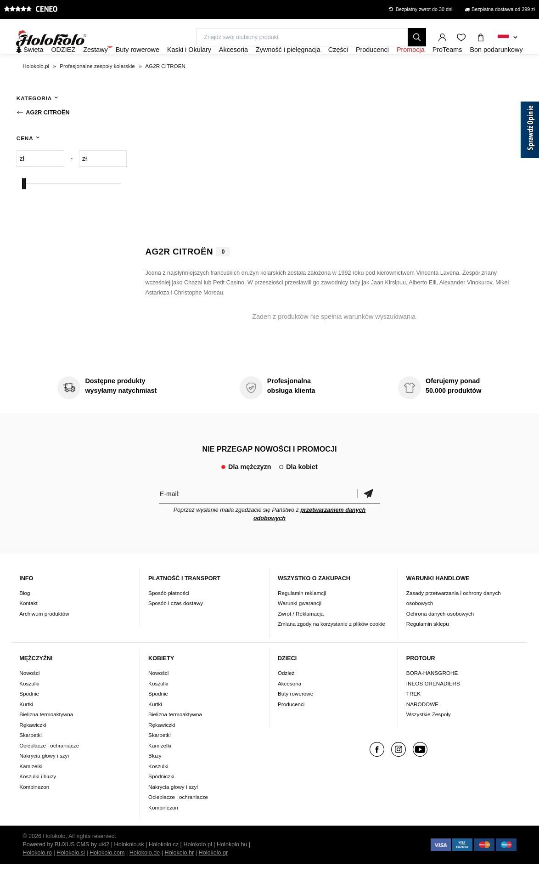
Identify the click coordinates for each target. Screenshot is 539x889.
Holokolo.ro (37, 877)
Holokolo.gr (213, 877)
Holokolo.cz (164, 869)
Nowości (29, 698)
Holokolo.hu (232, 869)
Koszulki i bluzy (37, 801)
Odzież (286, 698)
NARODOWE (422, 729)
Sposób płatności (168, 618)
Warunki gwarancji (299, 628)
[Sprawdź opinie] (530, 131)
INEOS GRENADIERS (433, 708)
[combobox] (507, 38)
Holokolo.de (144, 877)
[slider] (24, 208)
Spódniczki (161, 801)
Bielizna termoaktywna (46, 739)
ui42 (104, 869)
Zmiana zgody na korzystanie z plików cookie (331, 649)
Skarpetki (30, 760)
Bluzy (155, 780)
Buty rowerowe (295, 718)
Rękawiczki (32, 750)
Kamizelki (30, 791)
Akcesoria (289, 708)
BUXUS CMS (72, 869)
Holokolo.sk (129, 869)
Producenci (291, 729)
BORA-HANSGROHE (432, 698)
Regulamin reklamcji (302, 618)
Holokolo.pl (197, 869)
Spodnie (29, 718)
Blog (24, 618)
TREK (413, 718)
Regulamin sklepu (427, 649)
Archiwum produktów (44, 638)
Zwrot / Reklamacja (301, 638)
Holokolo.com (107, 877)
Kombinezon (34, 812)
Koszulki (29, 708)
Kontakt (28, 628)
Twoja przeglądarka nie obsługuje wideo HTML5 (333, 182)
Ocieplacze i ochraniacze (49, 770)
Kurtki (26, 729)
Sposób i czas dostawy (175, 628)
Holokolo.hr (179, 877)
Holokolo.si (70, 877)
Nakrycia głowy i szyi (44, 780)
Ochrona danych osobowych (440, 638)
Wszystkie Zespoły (428, 739)
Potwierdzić (368, 518)
